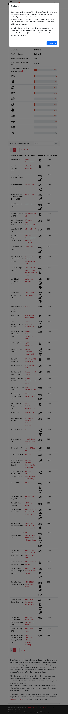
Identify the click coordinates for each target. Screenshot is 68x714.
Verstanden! (52, 43)
